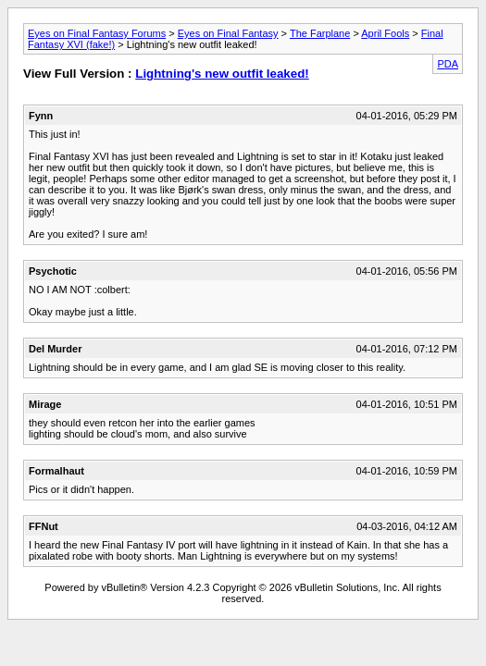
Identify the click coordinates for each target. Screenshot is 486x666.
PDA (447, 63)
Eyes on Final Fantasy (228, 33)
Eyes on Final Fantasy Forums (97, 33)
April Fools (385, 33)
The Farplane (320, 33)
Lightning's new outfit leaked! (222, 73)
